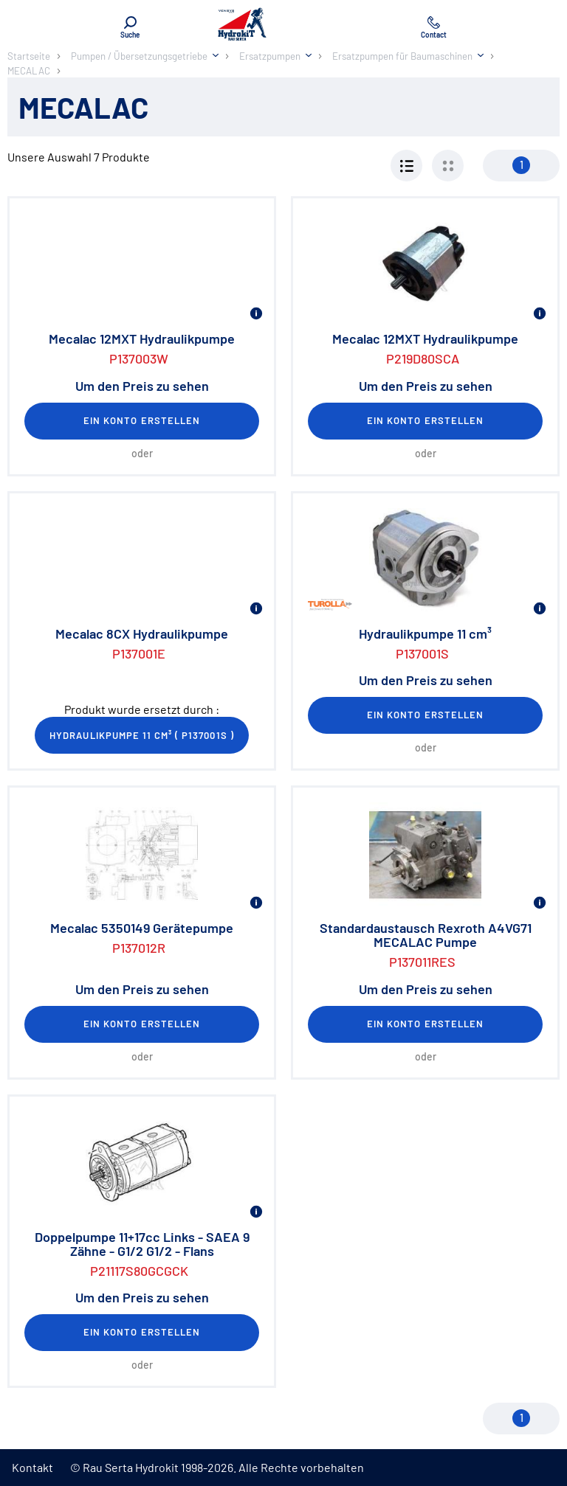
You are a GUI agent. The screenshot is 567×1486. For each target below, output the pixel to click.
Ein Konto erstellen (141, 420)
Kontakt (32, 1467)
